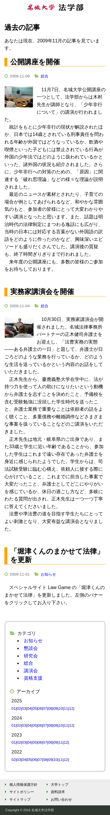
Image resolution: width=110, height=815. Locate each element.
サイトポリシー (18, 792)
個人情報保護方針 (20, 785)
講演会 (31, 670)
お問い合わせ (58, 799)
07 (45, 708)
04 (29, 708)
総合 (44, 76)
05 (34, 708)
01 (13, 708)
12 (71, 708)
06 (40, 708)
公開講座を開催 (35, 62)
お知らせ (48, 574)
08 (50, 708)
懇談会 (31, 648)
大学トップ (56, 785)
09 (55, 708)
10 (61, 708)
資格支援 (33, 678)
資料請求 (55, 792)
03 (24, 708)
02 (19, 708)
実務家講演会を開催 (42, 292)
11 (66, 708)
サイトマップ (17, 799)
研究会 (31, 655)
